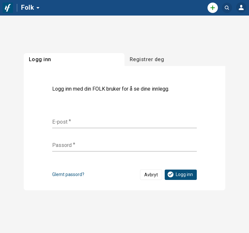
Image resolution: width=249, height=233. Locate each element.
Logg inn (180, 174)
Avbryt (151, 174)
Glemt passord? (68, 174)
